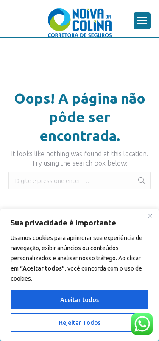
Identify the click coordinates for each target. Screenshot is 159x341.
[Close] (150, 216)
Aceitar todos (79, 299)
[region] (79, 275)
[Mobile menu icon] (142, 20)
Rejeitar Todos (79, 322)
